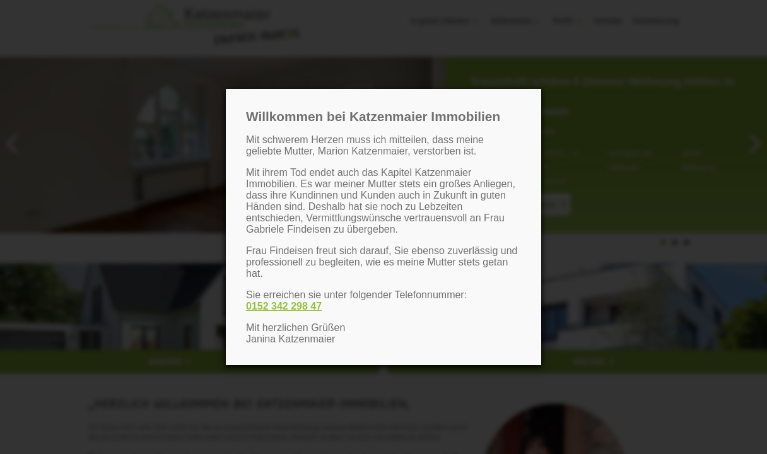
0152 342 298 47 (284, 306)
